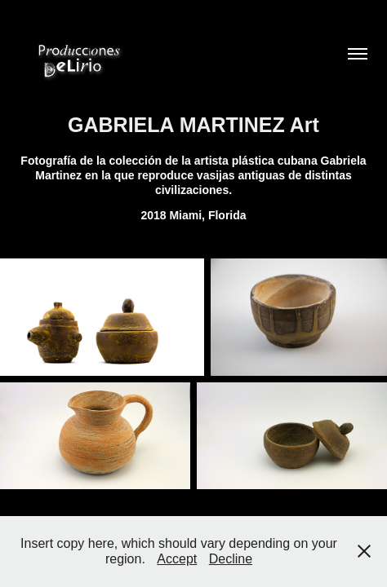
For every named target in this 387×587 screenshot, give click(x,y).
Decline (230, 559)
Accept (177, 559)
